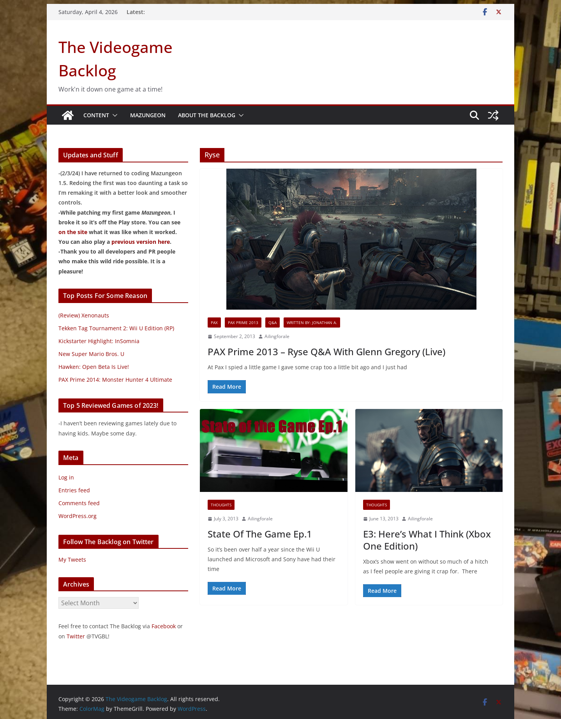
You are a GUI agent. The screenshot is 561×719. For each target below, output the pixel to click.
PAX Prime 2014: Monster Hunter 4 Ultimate (115, 379)
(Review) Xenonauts (83, 315)
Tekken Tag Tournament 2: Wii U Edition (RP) (116, 328)
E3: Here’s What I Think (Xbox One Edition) (427, 539)
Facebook (164, 626)
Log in (66, 477)
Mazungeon (148, 115)
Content (96, 115)
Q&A (272, 322)
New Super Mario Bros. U (91, 354)
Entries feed (74, 490)
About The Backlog (206, 115)
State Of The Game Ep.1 (260, 533)
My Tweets (72, 559)
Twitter (76, 636)
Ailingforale (277, 336)
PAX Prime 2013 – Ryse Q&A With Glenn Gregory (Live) (326, 351)
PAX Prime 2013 (243, 322)
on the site (72, 232)
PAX (214, 322)
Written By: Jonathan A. (312, 322)
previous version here (140, 241)
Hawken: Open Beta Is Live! (93, 366)
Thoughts (221, 505)
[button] (113, 115)
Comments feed (79, 503)
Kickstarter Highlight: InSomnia (98, 341)
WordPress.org (77, 516)
